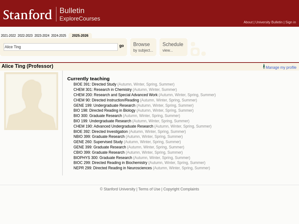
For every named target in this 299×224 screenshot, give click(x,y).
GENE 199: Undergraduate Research (104, 105)
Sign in (290, 22)
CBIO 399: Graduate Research (99, 152)
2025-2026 (80, 35)
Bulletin (79, 14)
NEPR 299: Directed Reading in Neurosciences (113, 168)
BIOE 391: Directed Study (95, 84)
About (248, 22)
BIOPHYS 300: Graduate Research (103, 158)
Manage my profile (280, 67)
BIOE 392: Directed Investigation (101, 131)
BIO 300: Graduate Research (98, 116)
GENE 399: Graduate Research (100, 147)
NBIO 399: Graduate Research (99, 136)
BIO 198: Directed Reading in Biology (104, 110)
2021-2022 (8, 35)
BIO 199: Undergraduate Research (102, 121)
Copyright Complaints (181, 189)
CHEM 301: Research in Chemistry (103, 89)
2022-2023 (25, 35)
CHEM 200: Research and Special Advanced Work (116, 95)
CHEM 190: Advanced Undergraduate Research (113, 126)
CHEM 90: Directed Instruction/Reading (106, 100)
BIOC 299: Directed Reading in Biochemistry (110, 163)
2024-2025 (58, 35)
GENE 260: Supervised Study (98, 142)
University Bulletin (268, 22)
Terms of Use (149, 189)
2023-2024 (42, 35)
